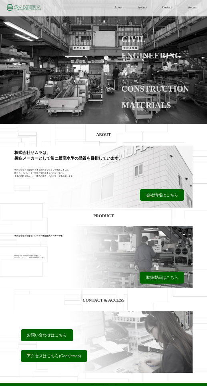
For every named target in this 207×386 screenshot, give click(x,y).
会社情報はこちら (162, 195)
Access (192, 7)
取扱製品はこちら (162, 277)
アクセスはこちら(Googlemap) (54, 356)
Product (142, 7)
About (118, 7)
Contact (167, 7)
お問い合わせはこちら (47, 335)
